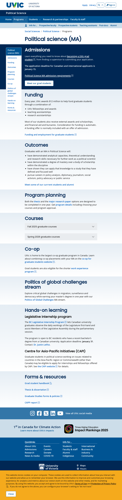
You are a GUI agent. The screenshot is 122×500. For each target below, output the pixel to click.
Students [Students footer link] (67, 446)
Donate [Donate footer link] (47, 452)
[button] (100, 5)
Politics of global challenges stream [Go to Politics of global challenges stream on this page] (12, 92)
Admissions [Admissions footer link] (31, 449)
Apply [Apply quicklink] (85, 5)
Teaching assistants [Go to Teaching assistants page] (88, 25)
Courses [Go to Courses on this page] (11, 79)
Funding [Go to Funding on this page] (11, 62)
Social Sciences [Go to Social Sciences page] (32, 31)
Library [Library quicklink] (92, 5)
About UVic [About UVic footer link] (30, 446)
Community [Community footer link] (87, 455)
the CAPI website (46, 366)
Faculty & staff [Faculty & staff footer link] (70, 449)
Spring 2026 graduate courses (44, 236)
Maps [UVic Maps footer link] (81, 465)
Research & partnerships (55, 19)
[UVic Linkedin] (53, 413)
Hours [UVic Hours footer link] (81, 468)
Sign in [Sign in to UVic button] (111, 5)
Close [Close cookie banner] (11, 493)
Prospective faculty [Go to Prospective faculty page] (47, 25)
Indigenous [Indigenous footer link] (68, 455)
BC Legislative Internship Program (46, 322)
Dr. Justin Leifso (42, 344)
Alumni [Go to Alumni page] (113, 25)
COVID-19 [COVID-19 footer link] (48, 455)
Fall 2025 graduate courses (42, 226)
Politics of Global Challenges (39, 299)
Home (8, 19)
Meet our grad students (39, 83)
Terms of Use (81, 483)
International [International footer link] (88, 446)
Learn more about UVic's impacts (37, 430)
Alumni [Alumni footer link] (66, 452)
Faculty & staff (77, 19)
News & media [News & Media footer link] (32, 455)
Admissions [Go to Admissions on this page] (12, 58)
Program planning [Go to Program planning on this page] (11, 73)
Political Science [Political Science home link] (16, 13)
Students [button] (33, 19)
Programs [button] (19, 19)
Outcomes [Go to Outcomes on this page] (12, 67)
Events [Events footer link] (47, 446)
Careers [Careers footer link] (48, 449)
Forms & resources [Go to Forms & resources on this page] (12, 109)
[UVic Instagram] (32, 413)
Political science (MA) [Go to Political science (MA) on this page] (13, 51)
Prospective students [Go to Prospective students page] (67, 25)
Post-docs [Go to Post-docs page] (103, 25)
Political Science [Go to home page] (51, 31)
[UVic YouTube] (60, 413)
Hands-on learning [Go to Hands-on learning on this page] (12, 101)
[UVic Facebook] (39, 413)
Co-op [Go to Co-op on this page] (10, 84)
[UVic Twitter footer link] (46, 413)
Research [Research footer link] (29, 452)
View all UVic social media (79, 413)
